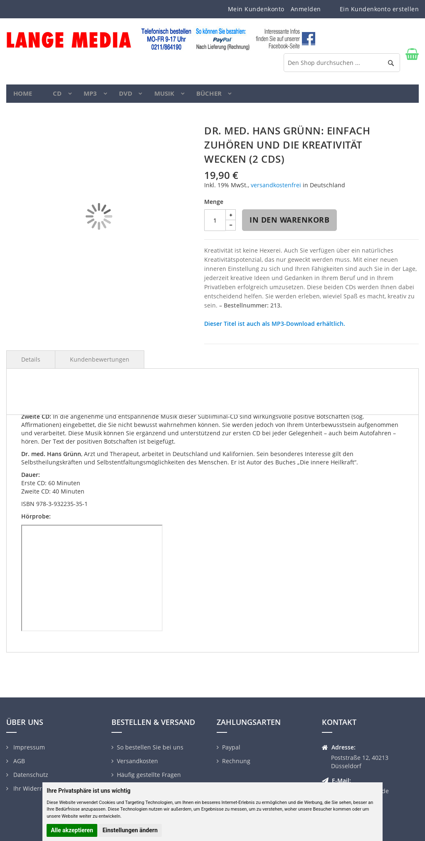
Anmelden (306, 9)
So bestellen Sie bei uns (150, 747)
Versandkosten (137, 761)
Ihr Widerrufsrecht (38, 788)
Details (30, 365)
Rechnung (236, 761)
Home (24, 96)
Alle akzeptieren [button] (72, 830)
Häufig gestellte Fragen (149, 775)
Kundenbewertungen (99, 365)
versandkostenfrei (276, 190)
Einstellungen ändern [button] (130, 830)
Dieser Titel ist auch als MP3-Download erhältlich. (274, 329)
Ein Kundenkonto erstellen (379, 9)
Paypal (231, 747)
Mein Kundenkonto (256, 9)
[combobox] (342, 62)
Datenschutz (30, 775)
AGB (18, 761)
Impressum (28, 747)
